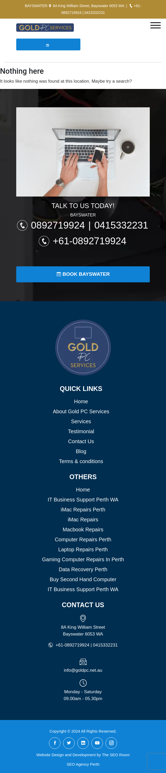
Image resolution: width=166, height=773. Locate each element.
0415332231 (95, 12)
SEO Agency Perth (83, 764)
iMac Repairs (83, 519)
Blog (81, 451)
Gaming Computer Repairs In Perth (83, 559)
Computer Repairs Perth (83, 539)
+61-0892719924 (89, 241)
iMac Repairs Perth (83, 509)
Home (81, 401)
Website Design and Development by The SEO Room (83, 755)
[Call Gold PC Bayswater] (131, 6)
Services (81, 421)
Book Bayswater (83, 274)
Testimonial (81, 431)
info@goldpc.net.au (83, 670)
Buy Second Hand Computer (83, 579)
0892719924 (59, 225)
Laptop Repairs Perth (83, 549)
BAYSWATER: (36, 6)
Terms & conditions (81, 461)
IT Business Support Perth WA (83, 499)
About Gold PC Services (81, 411)
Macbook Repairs (83, 529)
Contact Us (81, 441)
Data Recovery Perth (83, 569)
